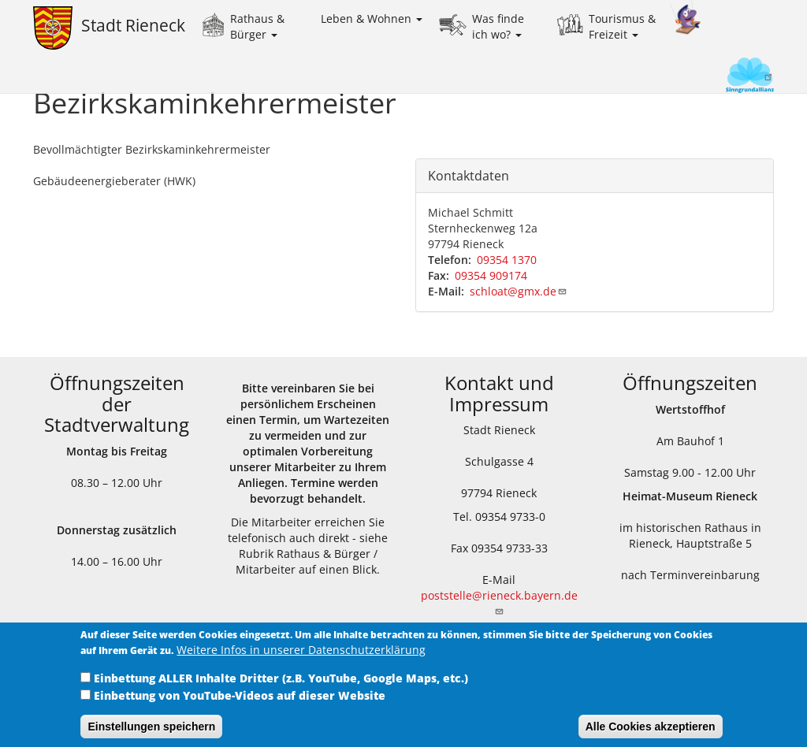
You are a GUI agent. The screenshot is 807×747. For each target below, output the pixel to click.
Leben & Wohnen (371, 18)
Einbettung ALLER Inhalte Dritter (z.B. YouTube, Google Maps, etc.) (281, 688)
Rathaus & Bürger (257, 26)
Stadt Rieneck (133, 25)
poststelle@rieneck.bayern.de (499, 601)
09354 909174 (491, 275)
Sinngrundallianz (723, 76)
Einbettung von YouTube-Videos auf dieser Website (239, 705)
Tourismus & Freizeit (622, 26)
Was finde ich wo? (498, 26)
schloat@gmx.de (518, 291)
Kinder (685, 17)
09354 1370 (507, 259)
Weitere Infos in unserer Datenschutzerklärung (301, 659)
